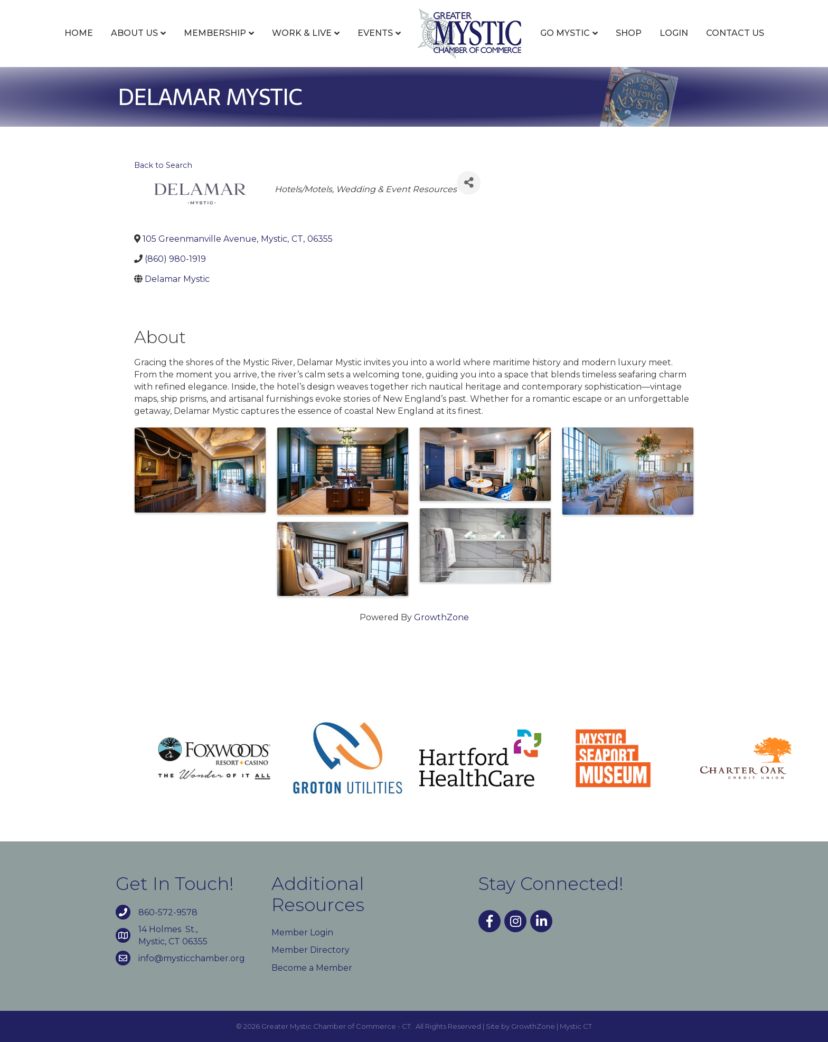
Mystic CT (576, 1026)
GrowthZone (441, 617)
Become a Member (311, 968)
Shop (629, 33)
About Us (134, 33)
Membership (215, 33)
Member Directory (310, 950)
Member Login (302, 932)
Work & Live (302, 33)
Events (375, 33)
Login (674, 33)
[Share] (469, 183)
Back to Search (163, 165)
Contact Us (735, 33)
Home (78, 33)
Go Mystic (565, 33)
